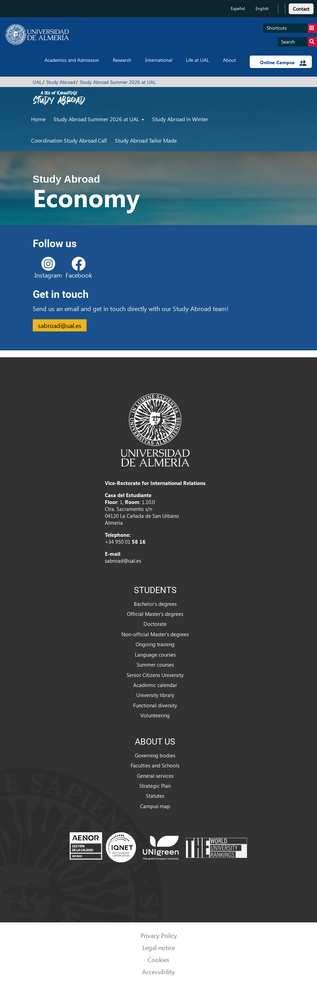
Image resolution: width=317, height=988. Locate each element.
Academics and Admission (71, 60)
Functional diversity (155, 705)
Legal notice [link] (158, 947)
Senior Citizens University (155, 674)
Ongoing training (155, 644)
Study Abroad (60, 82)
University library (155, 694)
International (158, 60)
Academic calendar (155, 684)
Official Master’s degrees (155, 613)
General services (155, 775)
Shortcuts (292, 28)
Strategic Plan (155, 785)
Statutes (155, 795)
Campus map (155, 806)
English (262, 8)
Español (238, 8)
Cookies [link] (158, 959)
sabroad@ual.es (59, 325)
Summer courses (155, 664)
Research (122, 60)
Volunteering (155, 715)
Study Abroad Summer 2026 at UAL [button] (98, 119)
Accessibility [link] (158, 971)
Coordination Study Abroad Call (69, 140)
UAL (37, 82)
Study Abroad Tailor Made (146, 140)
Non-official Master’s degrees (155, 634)
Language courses (155, 654)
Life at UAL (197, 60)
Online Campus (283, 62)
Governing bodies (155, 755)
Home (38, 119)
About (229, 60)
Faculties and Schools (155, 765)
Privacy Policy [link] (158, 935)
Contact (301, 9)
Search (299, 42)
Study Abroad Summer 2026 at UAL (118, 82)
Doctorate (155, 623)
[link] (301, 7)
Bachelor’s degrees (155, 603)
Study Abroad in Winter (180, 119)
